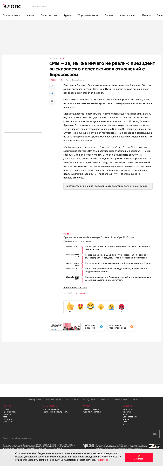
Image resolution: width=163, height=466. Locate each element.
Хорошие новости (88, 15)
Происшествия (49, 15)
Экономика (8, 422)
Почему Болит (88, 399)
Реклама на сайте (53, 399)
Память (146, 15)
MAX (125, 414)
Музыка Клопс (128, 15)
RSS (125, 424)
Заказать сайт (71, 399)
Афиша (30, 15)
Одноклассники (130, 417)
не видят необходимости (97, 185)
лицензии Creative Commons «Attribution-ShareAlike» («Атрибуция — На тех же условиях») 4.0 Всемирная (121, 446)
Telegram (127, 412)
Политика (81, 293)
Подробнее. (103, 460)
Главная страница (33, 399)
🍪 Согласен (138, 457)
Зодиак (109, 15)
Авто (5, 417)
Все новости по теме (75, 287)
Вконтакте (128, 409)
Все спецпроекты (51, 409)
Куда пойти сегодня (92, 412)
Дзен (125, 422)
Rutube (126, 419)
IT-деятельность (120, 399)
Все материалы (11, 15)
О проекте (104, 399)
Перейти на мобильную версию (17, 438)
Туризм (68, 15)
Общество (7, 414)
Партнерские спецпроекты (55, 412)
